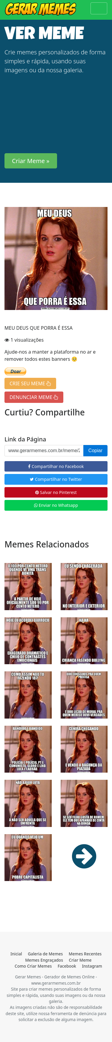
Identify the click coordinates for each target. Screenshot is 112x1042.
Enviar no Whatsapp (56, 505)
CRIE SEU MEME (30, 383)
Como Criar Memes (33, 966)
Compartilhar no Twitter (56, 479)
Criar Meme (80, 960)
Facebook (67, 966)
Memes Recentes (85, 954)
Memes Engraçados (44, 960)
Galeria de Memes (45, 954)
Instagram (92, 966)
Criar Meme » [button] (31, 161)
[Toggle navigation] (98, 8)
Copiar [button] (95, 450)
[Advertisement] (56, 113)
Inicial (16, 954)
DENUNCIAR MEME (34, 397)
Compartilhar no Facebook (56, 466)
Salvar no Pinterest (56, 492)
